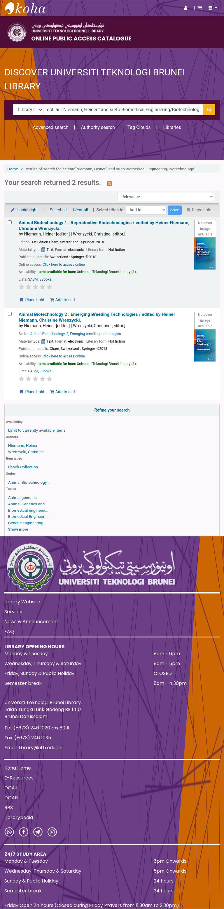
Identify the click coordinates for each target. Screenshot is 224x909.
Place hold (31, 299)
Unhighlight (24, 210)
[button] (199, 8)
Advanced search (50, 127)
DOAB (11, 797)
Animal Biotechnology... (29, 482)
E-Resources (19, 778)
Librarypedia (18, 817)
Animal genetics (22, 497)
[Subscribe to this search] (109, 183)
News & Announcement (31, 621)
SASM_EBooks (39, 279)
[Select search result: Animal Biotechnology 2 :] (10, 314)
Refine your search (112, 410)
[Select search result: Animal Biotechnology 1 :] (10, 222)
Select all (58, 210)
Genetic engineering (25, 522)
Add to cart (62, 299)
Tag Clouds (139, 127)
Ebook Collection (23, 467)
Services (14, 611)
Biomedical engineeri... (28, 510)
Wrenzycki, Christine (26, 451)
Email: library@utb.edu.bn (33, 747)
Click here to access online (64, 265)
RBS (8, 807)
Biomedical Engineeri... (28, 516)
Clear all (80, 210)
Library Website (22, 601)
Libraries (172, 127)
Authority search (98, 127)
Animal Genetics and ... (28, 504)
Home (12, 168)
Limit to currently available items (37, 430)
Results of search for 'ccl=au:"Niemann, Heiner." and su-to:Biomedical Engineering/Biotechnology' (109, 168)
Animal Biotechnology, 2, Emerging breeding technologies (75, 334)
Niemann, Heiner (23, 445)
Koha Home (17, 768)
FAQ (9, 631)
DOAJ (11, 787)
